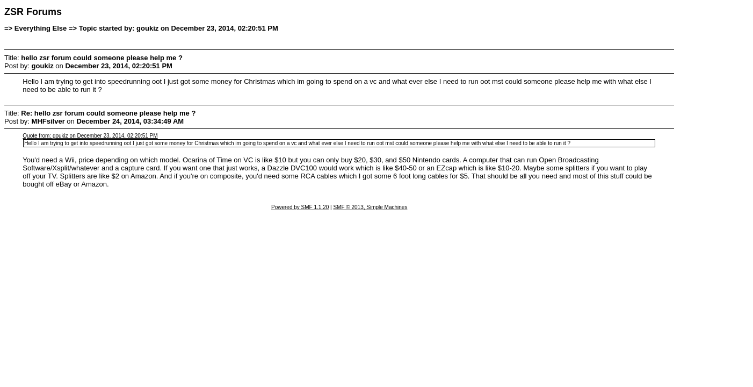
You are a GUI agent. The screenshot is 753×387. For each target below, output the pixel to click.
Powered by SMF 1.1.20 (300, 207)
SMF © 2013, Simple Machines (370, 207)
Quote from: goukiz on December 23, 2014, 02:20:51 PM (90, 136)
